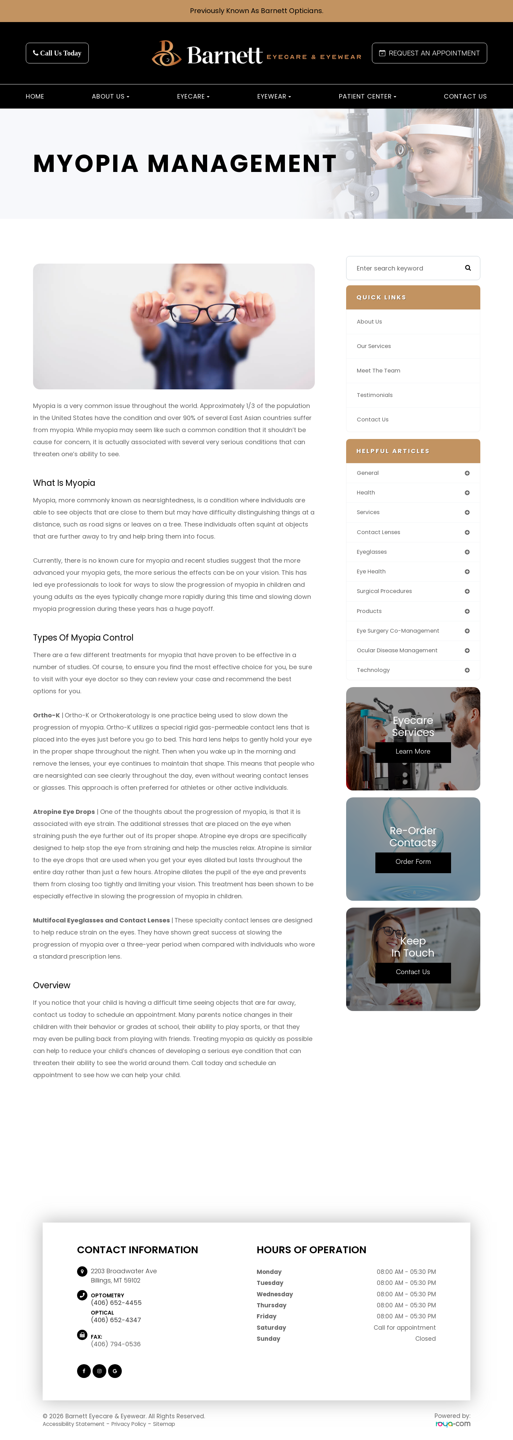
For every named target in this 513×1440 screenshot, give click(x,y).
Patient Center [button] (367, 96)
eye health (372, 575)
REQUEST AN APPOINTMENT (429, 53)
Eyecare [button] (193, 96)
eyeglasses (374, 554)
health (366, 493)
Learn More (413, 758)
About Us (371, 321)
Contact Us (465, 96)
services (370, 514)
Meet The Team (381, 370)
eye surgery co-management (402, 636)
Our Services (376, 346)
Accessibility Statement (78, 1424)
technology (375, 676)
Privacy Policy (140, 1424)
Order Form (413, 868)
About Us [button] (110, 96)
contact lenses (381, 534)
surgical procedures (387, 595)
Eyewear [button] (274, 96)
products (370, 615)
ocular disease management (401, 656)
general (369, 473)
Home (35, 96)
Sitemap (180, 1424)
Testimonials (376, 395)
